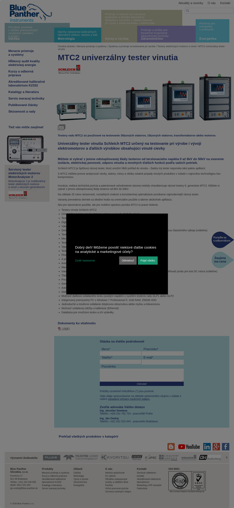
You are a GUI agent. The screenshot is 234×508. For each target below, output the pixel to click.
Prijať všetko (148, 260)
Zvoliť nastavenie (85, 260)
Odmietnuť (128, 260)
